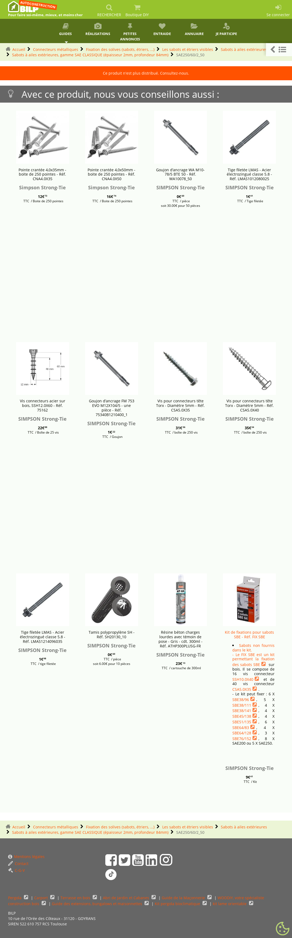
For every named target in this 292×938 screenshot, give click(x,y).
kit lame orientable (230, 903)
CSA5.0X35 (241, 689)
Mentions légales (26, 856)
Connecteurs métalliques (55, 49)
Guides (66, 29)
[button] (279, 49)
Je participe (226, 29)
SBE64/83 (240, 727)
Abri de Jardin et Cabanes (126, 897)
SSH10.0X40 (242, 679)
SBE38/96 (240, 699)
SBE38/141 (241, 710)
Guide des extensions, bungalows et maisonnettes (97, 903)
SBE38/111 (241, 705)
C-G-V (16, 870)
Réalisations (98, 29)
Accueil (18, 49)
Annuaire (194, 29)
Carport (41, 897)
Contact (18, 863)
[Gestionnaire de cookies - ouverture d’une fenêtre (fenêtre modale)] (282, 929)
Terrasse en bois (75, 897)
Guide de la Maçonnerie (184, 897)
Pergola (15, 897)
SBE (256, 664)
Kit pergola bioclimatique (178, 903)
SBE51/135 (241, 721)
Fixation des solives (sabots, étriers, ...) (120, 49)
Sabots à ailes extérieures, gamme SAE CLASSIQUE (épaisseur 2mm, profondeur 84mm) (90, 54)
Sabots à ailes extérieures (244, 49)
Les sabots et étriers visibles (187, 49)
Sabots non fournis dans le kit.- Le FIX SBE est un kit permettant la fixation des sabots (253, 655)
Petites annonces (130, 32)
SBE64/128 (241, 732)
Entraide (162, 29)
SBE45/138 (241, 716)
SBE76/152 (241, 738)
